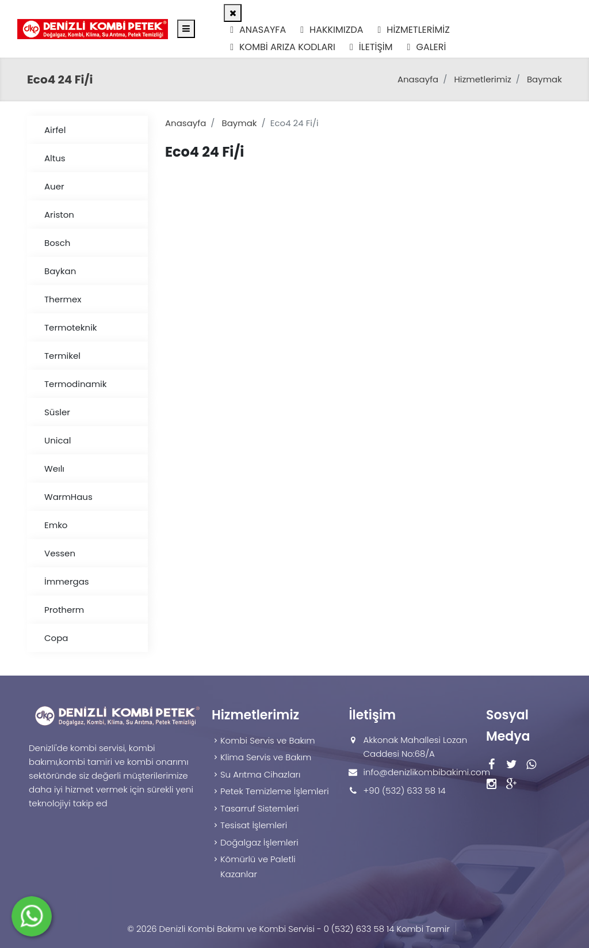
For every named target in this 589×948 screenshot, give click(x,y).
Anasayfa (258, 29)
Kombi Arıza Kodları (282, 47)
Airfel (55, 130)
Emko (55, 525)
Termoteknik (70, 327)
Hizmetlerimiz (414, 29)
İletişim (371, 47)
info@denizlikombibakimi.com (426, 772)
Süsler (57, 412)
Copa (56, 638)
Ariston (59, 214)
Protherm (64, 610)
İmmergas (66, 581)
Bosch (57, 243)
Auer (54, 186)
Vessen (59, 553)
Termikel (62, 356)
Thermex (63, 299)
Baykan (60, 271)
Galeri (426, 47)
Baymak (544, 79)
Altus (55, 158)
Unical (57, 440)
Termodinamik (75, 384)
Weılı (54, 468)
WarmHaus (68, 497)
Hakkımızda (331, 29)
